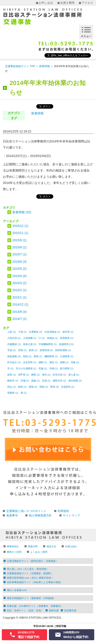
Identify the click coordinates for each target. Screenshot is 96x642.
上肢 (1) (11, 331)
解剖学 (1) (12, 380)
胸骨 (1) (35, 374)
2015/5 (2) (19, 268)
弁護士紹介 (71, 546)
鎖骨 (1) (22, 386)
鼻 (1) (24, 392)
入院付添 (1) (14, 338)
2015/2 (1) (19, 290)
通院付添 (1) (59, 380)
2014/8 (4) (19, 311)
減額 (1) (42, 362)
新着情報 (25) (21, 212)
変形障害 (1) (66, 338)
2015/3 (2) (19, 283)
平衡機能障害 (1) (47, 344)
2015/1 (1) (19, 297)
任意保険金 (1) (52, 331)
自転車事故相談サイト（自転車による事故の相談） (35, 582)
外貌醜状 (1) (14, 344)
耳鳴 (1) (53, 368)
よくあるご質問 (38, 552)
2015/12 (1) (20, 226)
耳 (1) (10, 368)
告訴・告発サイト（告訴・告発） (25, 610)
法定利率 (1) (29, 362)
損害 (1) (33, 350)
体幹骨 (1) (67, 331)
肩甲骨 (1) (23, 374)
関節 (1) (44, 386)
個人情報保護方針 (40, 515)
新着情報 (44, 66)
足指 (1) (46, 380)
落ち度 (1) (73, 374)
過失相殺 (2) (75, 380)
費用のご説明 (14, 552)
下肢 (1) (22, 331)
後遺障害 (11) (66, 344)
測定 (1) (53, 362)
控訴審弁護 (70, 610)
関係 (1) (33, 386)
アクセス (87, 2)
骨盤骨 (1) (12, 392)
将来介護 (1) (29, 344)
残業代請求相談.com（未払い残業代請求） (30, 577)
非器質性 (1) (68, 386)
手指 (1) (11, 350)
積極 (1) (64, 362)
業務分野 (33, 546)
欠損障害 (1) (66, 356)
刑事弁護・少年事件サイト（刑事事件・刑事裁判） (35, 606)
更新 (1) (38, 356)
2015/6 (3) (19, 261)
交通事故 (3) (35, 331)
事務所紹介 (13, 546)
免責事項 (12, 515)
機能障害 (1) (51, 356)
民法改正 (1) (14, 362)
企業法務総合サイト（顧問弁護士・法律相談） (32, 561)
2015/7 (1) (19, 254)
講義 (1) (35, 380)
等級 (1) (75, 362)
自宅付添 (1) (59, 374)
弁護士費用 (67, 2)
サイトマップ (71, 515)
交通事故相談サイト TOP (20, 66)
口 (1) (41, 338)
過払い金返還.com (17, 590)
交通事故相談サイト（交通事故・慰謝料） (30, 573)
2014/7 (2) (19, 319)
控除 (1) (22, 350)
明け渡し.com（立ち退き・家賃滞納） (28, 569)
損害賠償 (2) (46, 350)
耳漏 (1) (42, 368)
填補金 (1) (52, 338)
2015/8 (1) (19, 247)
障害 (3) (54, 386)
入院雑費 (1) (29, 338)
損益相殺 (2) (14, 356)
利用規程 (63, 511)
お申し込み (46, 2)
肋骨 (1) (11, 374)
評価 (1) (25, 380)
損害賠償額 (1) (63, 350)
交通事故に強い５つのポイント (26, 511)
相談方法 (51, 546)
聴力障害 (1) (66, 368)
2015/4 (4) (19, 276)
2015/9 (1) (19, 240)
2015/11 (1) (20, 233)
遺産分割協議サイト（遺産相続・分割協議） (31, 598)
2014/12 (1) (20, 304)
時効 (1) (27, 356)
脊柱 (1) (46, 374)
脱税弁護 (54, 610)
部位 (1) (11, 386)
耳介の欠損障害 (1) (26, 368)
